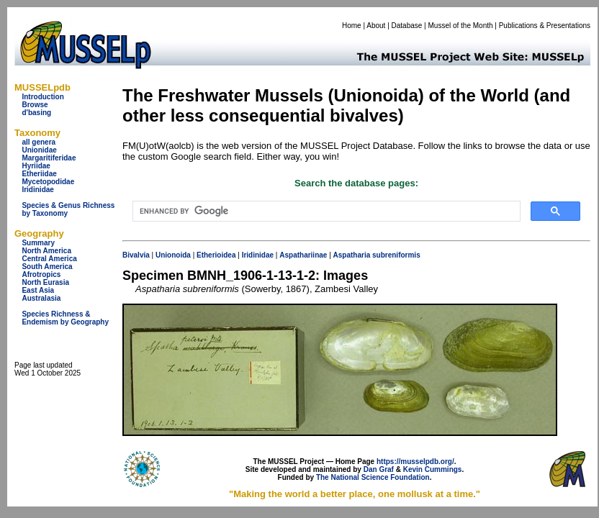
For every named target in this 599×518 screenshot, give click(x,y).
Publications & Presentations (544, 25)
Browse (35, 105)
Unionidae (39, 150)
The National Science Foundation (373, 477)
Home (351, 25)
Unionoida (173, 255)
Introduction (42, 97)
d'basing (36, 113)
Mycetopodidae (48, 182)
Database (407, 25)
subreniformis (396, 255)
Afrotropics (41, 274)
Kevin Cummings (432, 469)
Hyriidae (36, 166)
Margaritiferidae (49, 158)
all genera (38, 142)
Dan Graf (379, 469)
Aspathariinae (303, 255)
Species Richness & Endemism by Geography (65, 318)
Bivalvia (136, 255)
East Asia (38, 290)
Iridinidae (37, 190)
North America (46, 251)
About (375, 25)
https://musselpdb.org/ (415, 461)
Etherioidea (216, 255)
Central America (49, 259)
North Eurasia (45, 282)
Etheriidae (39, 174)
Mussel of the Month (460, 25)
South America (47, 267)
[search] (325, 211)
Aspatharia (352, 255)
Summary (38, 243)
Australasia (41, 298)
